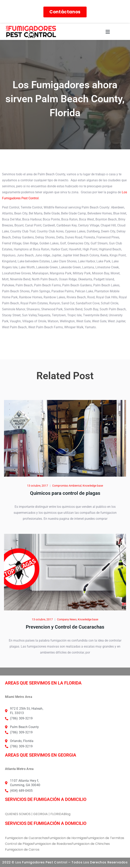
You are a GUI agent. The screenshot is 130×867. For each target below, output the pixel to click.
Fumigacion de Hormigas (67, 838)
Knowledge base (93, 485)
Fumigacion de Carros (22, 849)
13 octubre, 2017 (37, 485)
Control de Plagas (19, 843)
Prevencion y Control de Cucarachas (65, 627)
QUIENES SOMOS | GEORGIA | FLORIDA (34, 814)
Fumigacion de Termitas (105, 838)
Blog (67, 814)
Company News (67, 619)
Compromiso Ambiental (66, 485)
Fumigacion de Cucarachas (26, 838)
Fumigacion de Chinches (91, 843)
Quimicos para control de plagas (65, 493)
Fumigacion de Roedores (52, 843)
